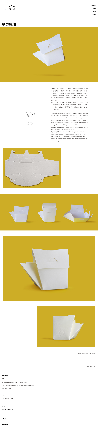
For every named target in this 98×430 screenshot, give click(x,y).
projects (93, 5)
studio (94, 8)
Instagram (5, 424)
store (94, 11)
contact (94, 14)
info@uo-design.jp (7, 409)
